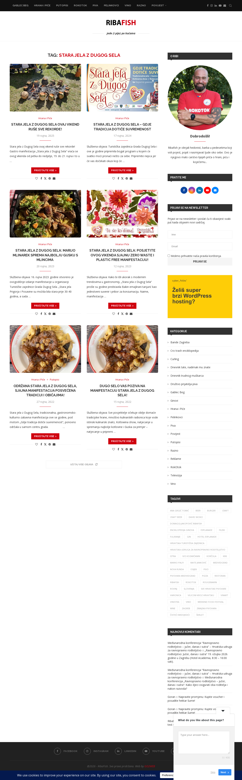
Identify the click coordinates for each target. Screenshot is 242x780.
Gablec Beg (20, 5)
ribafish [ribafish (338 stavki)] (174, 582)
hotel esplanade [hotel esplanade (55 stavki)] (207, 536)
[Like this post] (36, 178)
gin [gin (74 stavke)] (189, 536)
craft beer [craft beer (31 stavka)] (176, 517)
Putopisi (62, 5)
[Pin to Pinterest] (50, 178)
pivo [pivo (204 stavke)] (206, 569)
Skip (213, 772)
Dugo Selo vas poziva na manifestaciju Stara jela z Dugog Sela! (122, 390)
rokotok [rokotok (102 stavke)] (191, 582)
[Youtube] (220, 5)
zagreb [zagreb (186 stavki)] (186, 608)
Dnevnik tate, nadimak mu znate (190, 367)
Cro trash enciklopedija (184, 350)
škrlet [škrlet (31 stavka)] (200, 614)
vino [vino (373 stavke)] (188, 601)
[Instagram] (211, 5)
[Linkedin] (216, 5)
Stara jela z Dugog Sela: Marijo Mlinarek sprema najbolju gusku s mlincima (45, 255)
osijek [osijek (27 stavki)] (193, 569)
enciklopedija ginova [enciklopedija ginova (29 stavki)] (182, 530)
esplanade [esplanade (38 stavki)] (206, 530)
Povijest (158, 5)
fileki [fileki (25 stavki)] (222, 530)
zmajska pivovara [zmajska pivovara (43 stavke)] (207, 608)
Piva (95, 5)
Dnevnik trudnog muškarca (187, 375)
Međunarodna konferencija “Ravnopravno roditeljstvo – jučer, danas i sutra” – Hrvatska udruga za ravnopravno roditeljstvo (200, 646)
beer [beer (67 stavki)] (198, 510)
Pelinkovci (111, 5)
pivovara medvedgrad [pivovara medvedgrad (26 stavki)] (182, 575)
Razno (141, 5)
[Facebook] (208, 5)
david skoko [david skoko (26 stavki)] (196, 517)
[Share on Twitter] (45, 178)
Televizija (176, 475)
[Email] (224, 5)
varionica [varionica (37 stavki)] (175, 595)
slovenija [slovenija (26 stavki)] (189, 588)
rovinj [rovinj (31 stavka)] (173, 588)
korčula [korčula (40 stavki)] (211, 556)
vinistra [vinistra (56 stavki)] (174, 601)
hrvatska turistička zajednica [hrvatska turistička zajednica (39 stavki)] (187, 543)
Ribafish (172, 721)
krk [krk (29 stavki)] (225, 556)
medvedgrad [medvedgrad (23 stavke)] (220, 562)
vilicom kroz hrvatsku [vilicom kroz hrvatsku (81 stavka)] (201, 595)
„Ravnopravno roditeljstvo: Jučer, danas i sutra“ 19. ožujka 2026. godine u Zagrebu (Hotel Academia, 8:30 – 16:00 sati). (198, 655)
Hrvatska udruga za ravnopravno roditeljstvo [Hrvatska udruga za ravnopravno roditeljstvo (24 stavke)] (197, 549)
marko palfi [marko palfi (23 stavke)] (177, 562)
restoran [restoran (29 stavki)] (220, 575)
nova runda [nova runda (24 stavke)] (177, 569)
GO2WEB (149, 766)
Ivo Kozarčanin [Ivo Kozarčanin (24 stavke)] (191, 556)
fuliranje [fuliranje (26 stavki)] (175, 536)
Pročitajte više (45, 170)
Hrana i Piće (42, 5)
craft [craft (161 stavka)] (225, 510)
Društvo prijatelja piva (183, 384)
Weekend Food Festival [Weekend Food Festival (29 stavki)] (211, 601)
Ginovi (174, 400)
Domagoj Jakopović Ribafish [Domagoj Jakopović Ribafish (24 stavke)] (186, 523)
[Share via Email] (54, 178)
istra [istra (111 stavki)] (173, 556)
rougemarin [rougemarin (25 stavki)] (210, 582)
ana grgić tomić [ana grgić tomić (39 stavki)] (179, 510)
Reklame (175, 459)
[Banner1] (200, 296)
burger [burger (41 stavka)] (211, 510)
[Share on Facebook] (41, 178)
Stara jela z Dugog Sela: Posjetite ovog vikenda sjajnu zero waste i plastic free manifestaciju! (122, 255)
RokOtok (80, 5)
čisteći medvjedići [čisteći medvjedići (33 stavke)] (180, 614)
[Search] (230, 5)
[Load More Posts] (84, 465)
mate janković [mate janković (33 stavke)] (198, 562)
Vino (128, 5)
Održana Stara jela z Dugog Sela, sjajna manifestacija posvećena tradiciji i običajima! (45, 390)
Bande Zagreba (179, 342)
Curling (174, 359)
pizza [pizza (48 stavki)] (205, 575)
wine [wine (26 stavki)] (172, 608)
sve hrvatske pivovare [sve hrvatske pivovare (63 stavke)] (213, 588)
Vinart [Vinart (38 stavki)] (224, 595)
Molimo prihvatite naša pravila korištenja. (194, 256)
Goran (171, 697)
